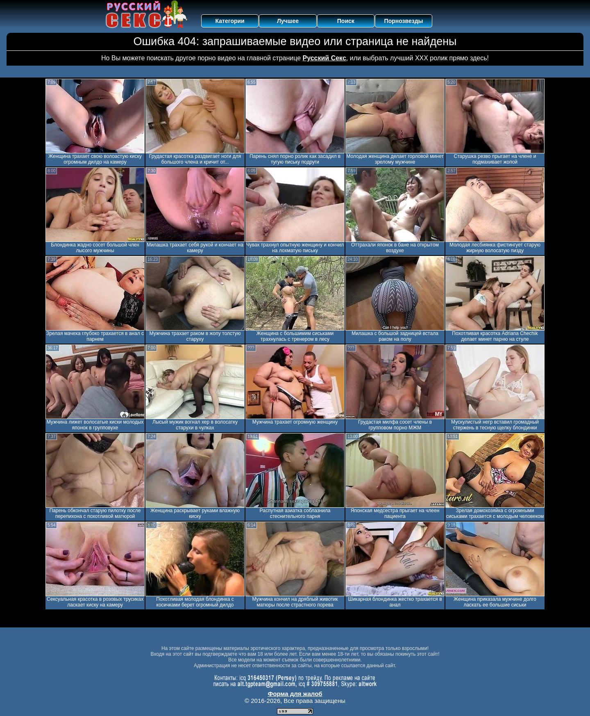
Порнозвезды (403, 21)
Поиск (345, 21)
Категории (230, 21)
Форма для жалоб (295, 693)
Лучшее (288, 21)
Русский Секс (324, 58)
